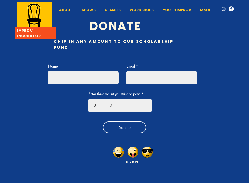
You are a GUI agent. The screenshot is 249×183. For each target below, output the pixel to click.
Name (53, 66)
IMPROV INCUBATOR (29, 33)
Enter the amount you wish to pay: (114, 94)
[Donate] (124, 127)
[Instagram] (223, 8)
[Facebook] (231, 8)
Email (131, 66)
